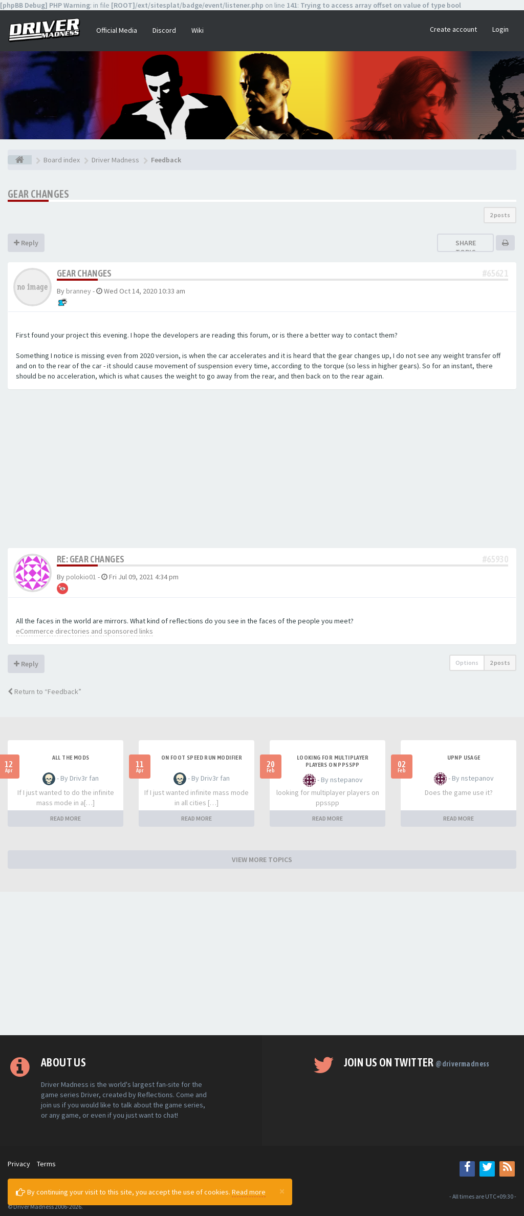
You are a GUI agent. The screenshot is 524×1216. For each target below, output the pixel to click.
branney (78, 291)
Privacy (19, 1163)
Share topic (465, 247)
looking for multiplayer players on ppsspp (332, 761)
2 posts (500, 215)
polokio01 (81, 576)
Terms (46, 1163)
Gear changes (39, 194)
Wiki (197, 30)
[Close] (282, 1191)
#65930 (495, 559)
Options (466, 662)
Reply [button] (26, 242)
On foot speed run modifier (201, 757)
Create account (453, 29)
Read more (249, 1192)
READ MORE (65, 818)
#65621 (495, 273)
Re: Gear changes (90, 559)
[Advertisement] (262, 471)
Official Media (116, 30)
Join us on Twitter (417, 1062)
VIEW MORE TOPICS (262, 859)
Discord (164, 30)
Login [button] (500, 29)
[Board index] (20, 159)
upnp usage (464, 757)
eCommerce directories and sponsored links (84, 631)
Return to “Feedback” (44, 691)
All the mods (71, 757)
